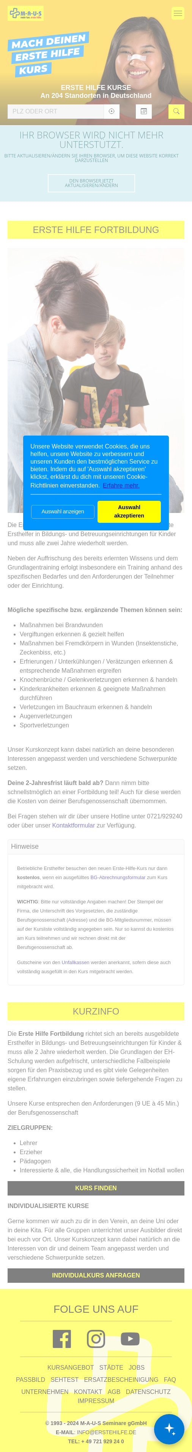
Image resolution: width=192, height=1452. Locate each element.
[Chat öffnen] (169, 1429)
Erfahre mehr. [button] (121, 485)
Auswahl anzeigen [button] (62, 511)
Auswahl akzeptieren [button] (129, 511)
